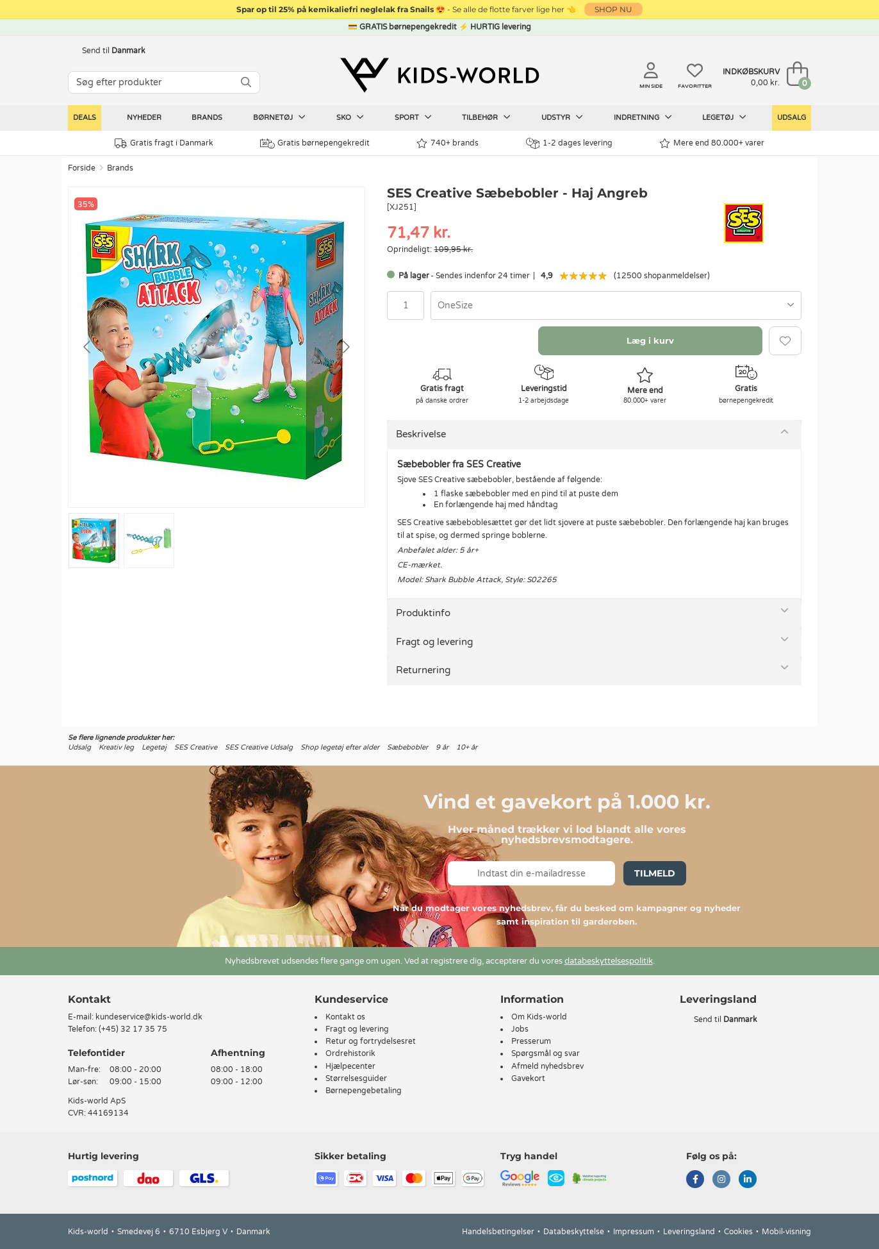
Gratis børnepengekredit (315, 143)
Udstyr (562, 117)
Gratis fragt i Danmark (164, 143)
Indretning (643, 117)
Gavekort (528, 1078)
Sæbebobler (407, 747)
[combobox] (616, 305)
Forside (81, 167)
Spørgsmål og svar (545, 1053)
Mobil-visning (786, 1231)
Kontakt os (345, 1016)
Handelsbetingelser (498, 1231)
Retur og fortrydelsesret (370, 1041)
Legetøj (724, 117)
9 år (442, 747)
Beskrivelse (421, 434)
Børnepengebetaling (363, 1090)
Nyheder (144, 117)
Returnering (423, 670)
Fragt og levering (434, 642)
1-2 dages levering (569, 143)
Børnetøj (279, 117)
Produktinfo (423, 613)
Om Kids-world (539, 1016)
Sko (350, 117)
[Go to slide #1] (94, 540)
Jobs (520, 1029)
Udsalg (791, 117)
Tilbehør (486, 117)
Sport (413, 117)
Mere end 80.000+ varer (711, 143)
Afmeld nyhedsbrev (547, 1066)
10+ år (466, 747)
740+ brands (447, 143)
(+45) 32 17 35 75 (133, 1029)
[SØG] (246, 82)
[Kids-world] (439, 75)
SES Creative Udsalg (259, 747)
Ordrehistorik (350, 1053)
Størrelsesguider (356, 1078)
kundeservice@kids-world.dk (148, 1016)
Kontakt (89, 999)
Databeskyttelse (573, 1231)
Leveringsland (689, 1231)
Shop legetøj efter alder (339, 747)
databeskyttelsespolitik (608, 961)
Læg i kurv (650, 340)
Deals (84, 117)
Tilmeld (654, 873)
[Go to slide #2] (149, 540)
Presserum (531, 1041)
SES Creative (195, 747)
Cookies (738, 1231)
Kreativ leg (116, 747)
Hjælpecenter (350, 1066)
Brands (207, 117)
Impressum (633, 1231)
